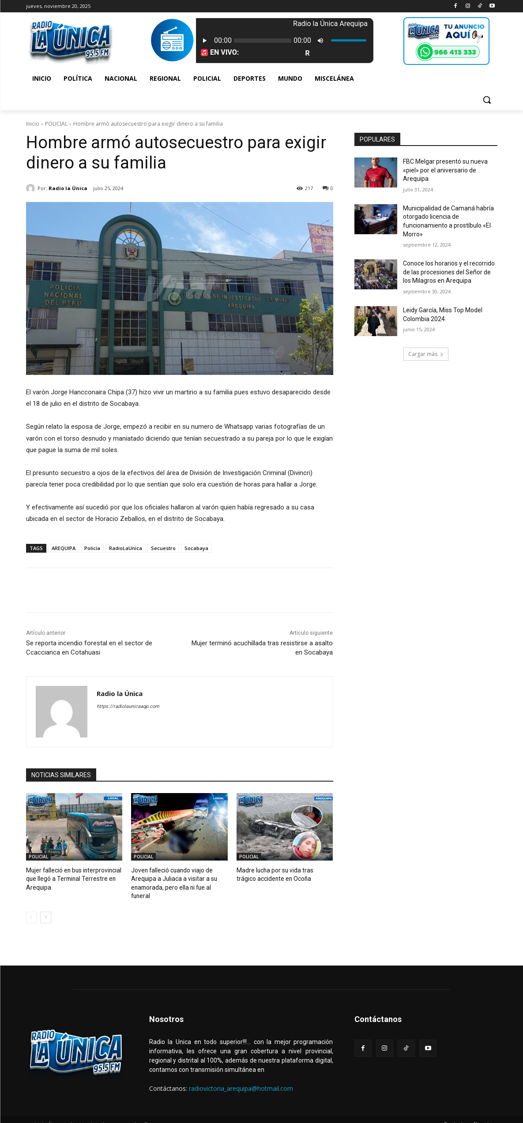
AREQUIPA (63, 548)
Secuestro (163, 548)
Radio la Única (68, 188)
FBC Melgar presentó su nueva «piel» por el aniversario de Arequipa (445, 170)
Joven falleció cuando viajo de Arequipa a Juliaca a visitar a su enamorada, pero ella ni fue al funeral (178, 878)
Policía (92, 548)
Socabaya (196, 548)
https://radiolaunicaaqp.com (128, 706)
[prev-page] (31, 907)
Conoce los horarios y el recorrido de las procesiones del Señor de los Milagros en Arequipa (449, 272)
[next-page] (45, 907)
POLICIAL (56, 123)
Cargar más (426, 354)
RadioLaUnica (125, 548)
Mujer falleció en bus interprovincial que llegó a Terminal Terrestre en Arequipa (71, 878)
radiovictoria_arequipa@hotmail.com (241, 1078)
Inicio (32, 123)
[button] (486, 99)
